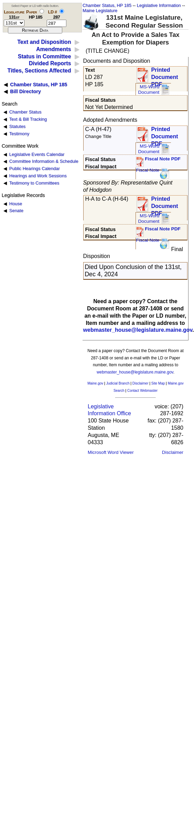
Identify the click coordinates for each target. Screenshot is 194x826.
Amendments (53, 49)
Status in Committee (44, 56)
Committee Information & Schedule (43, 161)
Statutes (17, 126)
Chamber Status (25, 112)
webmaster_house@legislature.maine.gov (138, 330)
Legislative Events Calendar (37, 154)
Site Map (158, 383)
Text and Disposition (44, 42)
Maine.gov (95, 383)
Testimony (19, 133)
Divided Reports (50, 63)
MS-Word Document (148, 89)
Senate (16, 210)
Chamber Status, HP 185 (107, 5)
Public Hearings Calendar (34, 168)
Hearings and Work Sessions (38, 175)
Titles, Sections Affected (39, 70)
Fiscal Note (147, 170)
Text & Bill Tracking (28, 119)
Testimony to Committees (34, 183)
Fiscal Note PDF (163, 158)
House (15, 203)
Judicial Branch (118, 383)
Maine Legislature (100, 10)
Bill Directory (25, 91)
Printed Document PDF (164, 75)
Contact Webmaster (142, 390)
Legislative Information (159, 5)
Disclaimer (140, 383)
